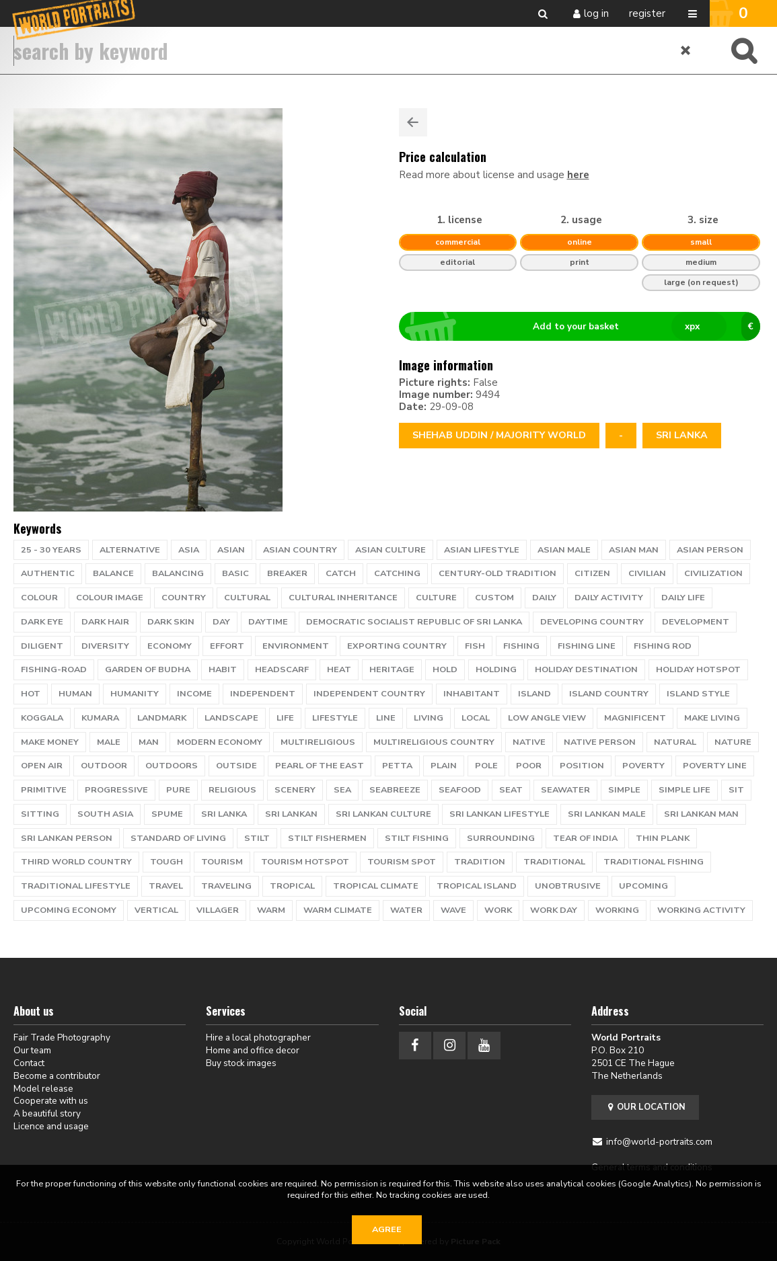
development (695, 622)
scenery (295, 790)
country (183, 598)
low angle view (547, 718)
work (498, 910)
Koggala (42, 718)
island (534, 694)
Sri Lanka (682, 435)
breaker (287, 573)
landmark (161, 718)
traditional (554, 862)
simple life (684, 790)
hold (445, 669)
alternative (130, 550)
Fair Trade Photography (61, 1037)
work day (553, 910)
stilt (257, 838)
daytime (268, 622)
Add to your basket (585, 326)
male (108, 742)
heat (339, 669)
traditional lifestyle (76, 886)
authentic (48, 573)
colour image (109, 598)
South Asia (105, 814)
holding (496, 669)
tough (166, 862)
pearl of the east (319, 766)
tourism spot (401, 862)
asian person (710, 550)
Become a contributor (56, 1075)
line (386, 718)
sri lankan (291, 814)
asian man (634, 550)
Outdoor (104, 766)
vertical (156, 910)
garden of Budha (147, 669)
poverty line (715, 766)
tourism (222, 862)
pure (178, 790)
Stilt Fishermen (327, 838)
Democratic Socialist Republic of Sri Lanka (414, 622)
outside (236, 766)
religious (232, 790)
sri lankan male (607, 814)
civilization (713, 573)
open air (42, 766)
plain (444, 766)
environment (295, 646)
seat (511, 790)
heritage (391, 669)
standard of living (178, 838)
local (475, 718)
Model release (43, 1088)
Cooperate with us (50, 1100)
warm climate (337, 910)
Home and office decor (252, 1050)
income (194, 694)
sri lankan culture (383, 814)
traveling (226, 886)
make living (712, 718)
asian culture (390, 550)
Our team (32, 1050)
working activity (701, 910)
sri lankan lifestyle (499, 814)
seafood (460, 790)
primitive (44, 790)
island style (698, 694)
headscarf (282, 669)
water (406, 910)
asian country (300, 550)
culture (436, 598)
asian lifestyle (481, 550)
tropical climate (375, 886)
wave (453, 910)
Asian (231, 550)
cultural (247, 598)
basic (235, 573)
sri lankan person (66, 838)
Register (647, 13)
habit (223, 669)
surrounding (501, 838)
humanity (134, 694)
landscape (231, 718)
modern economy (219, 742)
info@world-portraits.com (659, 1141)
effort (227, 646)
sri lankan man (701, 814)
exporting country (397, 646)
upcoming (643, 886)
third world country (76, 862)
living (428, 718)
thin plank (663, 838)
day (221, 622)
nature (732, 742)
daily (544, 598)
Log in (596, 13)
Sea (342, 790)
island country (609, 694)
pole (486, 766)
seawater (565, 790)
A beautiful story (47, 1113)
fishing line (587, 646)
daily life (683, 598)
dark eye (42, 622)
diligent (42, 646)
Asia (188, 550)
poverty (643, 766)
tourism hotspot (305, 862)
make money (50, 742)
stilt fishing (417, 838)
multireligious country (433, 742)
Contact (28, 1063)
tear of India (585, 838)
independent (262, 694)
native (529, 742)
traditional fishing (653, 862)
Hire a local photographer (258, 1037)
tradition (479, 862)
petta (397, 766)
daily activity (609, 598)
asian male (564, 550)
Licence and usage (51, 1126)
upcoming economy (68, 910)
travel (166, 886)
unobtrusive (568, 886)
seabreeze (394, 790)
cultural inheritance (343, 598)
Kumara (100, 718)
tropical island (477, 886)
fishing (521, 646)
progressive (116, 790)
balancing (178, 573)
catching (397, 573)
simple (624, 790)
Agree (387, 1229)
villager (217, 910)
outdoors (171, 766)
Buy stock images (241, 1063)
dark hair (105, 622)
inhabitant (471, 694)
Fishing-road (54, 669)
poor (529, 766)
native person (600, 742)
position (582, 766)
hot (30, 694)
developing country (592, 622)
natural (675, 742)
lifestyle (335, 718)
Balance (113, 573)
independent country (369, 694)
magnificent (635, 718)
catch (341, 573)
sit (736, 790)
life (285, 718)
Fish (475, 646)
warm (271, 910)
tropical (292, 886)
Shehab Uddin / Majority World (499, 435)
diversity (105, 646)
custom (494, 598)
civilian (647, 573)
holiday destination (586, 669)
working (617, 910)
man (149, 742)
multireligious (318, 742)
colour (39, 598)
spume (167, 814)
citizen (592, 573)
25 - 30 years (51, 550)
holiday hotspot (698, 669)
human (75, 694)
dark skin (170, 622)
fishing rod (663, 646)
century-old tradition (497, 573)
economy (169, 646)
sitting (40, 814)
